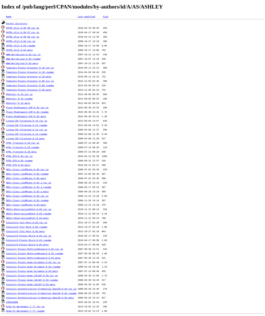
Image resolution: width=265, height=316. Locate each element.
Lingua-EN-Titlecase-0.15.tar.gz (26, 120)
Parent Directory (16, 23)
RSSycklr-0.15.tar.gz (19, 94)
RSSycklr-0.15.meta (18, 103)
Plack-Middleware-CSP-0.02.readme (27, 111)
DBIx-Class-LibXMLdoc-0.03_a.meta (27, 191)
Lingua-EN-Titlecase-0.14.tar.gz (26, 129)
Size (105, 16)
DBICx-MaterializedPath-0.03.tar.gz (28, 209)
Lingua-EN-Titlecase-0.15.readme (26, 125)
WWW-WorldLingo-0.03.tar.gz (23, 54)
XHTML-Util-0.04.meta (19, 50)
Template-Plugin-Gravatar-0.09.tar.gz (30, 80)
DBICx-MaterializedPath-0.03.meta (27, 218)
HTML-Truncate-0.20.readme (22, 147)
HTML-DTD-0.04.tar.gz (19, 156)
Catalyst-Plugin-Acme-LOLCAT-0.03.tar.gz (32, 275)
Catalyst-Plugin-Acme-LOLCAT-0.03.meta (30, 284)
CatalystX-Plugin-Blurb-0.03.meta (27, 244)
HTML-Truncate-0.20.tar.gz (22, 142)
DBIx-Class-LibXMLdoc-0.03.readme (27, 200)
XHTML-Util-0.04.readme (20, 45)
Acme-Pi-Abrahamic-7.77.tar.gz (25, 306)
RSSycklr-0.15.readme (19, 98)
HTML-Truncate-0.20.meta (21, 151)
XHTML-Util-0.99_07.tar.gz (22, 32)
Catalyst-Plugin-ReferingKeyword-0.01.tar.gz (34, 249)
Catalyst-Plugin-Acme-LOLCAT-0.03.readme (32, 279)
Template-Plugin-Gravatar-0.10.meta (28, 76)
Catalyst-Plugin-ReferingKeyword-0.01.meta (33, 257)
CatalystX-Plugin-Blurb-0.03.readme (28, 240)
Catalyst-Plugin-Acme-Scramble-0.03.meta (32, 271)
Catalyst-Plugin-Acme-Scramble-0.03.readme (33, 266)
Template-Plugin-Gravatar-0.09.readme (30, 85)
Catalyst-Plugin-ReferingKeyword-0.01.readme (34, 253)
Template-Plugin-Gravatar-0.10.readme (30, 72)
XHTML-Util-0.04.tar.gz (20, 41)
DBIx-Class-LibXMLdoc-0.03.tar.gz (27, 195)
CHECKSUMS (12, 302)
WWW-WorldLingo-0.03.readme (23, 58)
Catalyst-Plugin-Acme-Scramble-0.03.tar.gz (33, 262)
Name (8, 16)
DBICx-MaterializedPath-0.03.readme (28, 213)
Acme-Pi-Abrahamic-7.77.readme (25, 310)
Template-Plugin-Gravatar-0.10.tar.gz (30, 67)
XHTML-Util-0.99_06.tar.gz (22, 36)
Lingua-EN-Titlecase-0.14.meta (25, 138)
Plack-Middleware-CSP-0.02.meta (26, 116)
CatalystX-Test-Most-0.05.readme (26, 226)
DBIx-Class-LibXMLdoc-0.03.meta (26, 204)
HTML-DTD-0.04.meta (18, 165)
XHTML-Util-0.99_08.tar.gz (22, 27)
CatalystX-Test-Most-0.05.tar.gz (26, 222)
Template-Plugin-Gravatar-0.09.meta (28, 89)
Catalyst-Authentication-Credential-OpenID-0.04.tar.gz (41, 288)
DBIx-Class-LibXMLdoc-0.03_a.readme (28, 187)
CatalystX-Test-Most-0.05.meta (25, 231)
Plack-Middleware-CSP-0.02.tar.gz (27, 107)
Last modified (86, 16)
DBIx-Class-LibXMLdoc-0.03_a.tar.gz (28, 182)
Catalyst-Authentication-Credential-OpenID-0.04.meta (40, 297)
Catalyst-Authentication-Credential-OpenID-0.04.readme (41, 293)
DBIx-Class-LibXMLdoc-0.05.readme (27, 173)
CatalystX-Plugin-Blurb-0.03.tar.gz (28, 235)
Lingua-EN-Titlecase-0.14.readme (26, 134)
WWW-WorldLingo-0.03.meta (22, 63)
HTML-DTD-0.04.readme (19, 160)
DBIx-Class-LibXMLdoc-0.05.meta (26, 178)
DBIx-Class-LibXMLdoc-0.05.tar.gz (27, 169)
